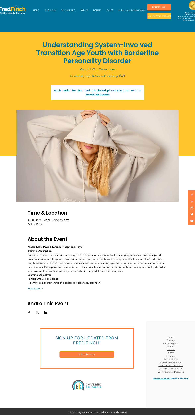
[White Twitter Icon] (192, 214)
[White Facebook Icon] (192, 195)
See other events (97, 94)
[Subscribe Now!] (86, 354)
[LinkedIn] (192, 201)
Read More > (35, 288)
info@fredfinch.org (180, 378)
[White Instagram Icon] (192, 208)
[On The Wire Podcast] (159, 16)
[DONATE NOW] (159, 7)
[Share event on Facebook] (29, 312)
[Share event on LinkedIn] (45, 312)
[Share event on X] (37, 312)
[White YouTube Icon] (192, 221)
